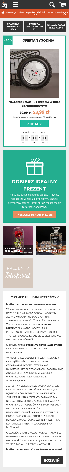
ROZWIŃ (52, 460)
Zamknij (64, 13)
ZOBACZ (34, 124)
